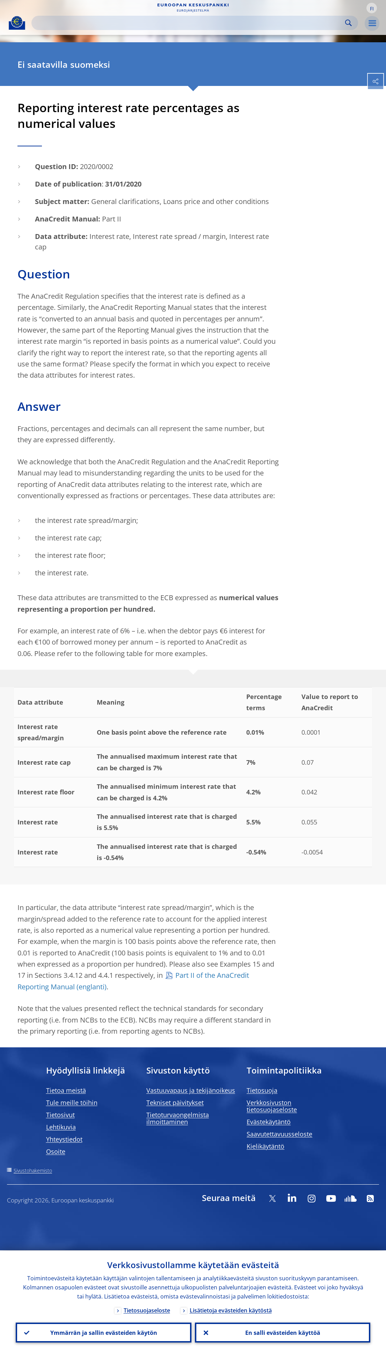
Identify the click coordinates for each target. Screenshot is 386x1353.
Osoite (55, 1151)
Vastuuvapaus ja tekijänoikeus (190, 1090)
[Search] (189, 23)
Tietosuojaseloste (147, 1310)
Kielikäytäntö (265, 1146)
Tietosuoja (262, 1090)
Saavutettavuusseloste (279, 1134)
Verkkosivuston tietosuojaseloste (272, 1106)
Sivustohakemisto (33, 1170)
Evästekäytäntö (269, 1122)
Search (348, 23)
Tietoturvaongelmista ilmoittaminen (177, 1118)
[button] (371, 8)
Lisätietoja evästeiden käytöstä (231, 1310)
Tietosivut (60, 1115)
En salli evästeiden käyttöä (282, 1332)
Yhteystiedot (64, 1139)
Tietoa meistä (66, 1090)
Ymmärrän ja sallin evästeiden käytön (103, 1332)
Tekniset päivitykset (175, 1102)
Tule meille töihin (71, 1102)
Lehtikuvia (61, 1127)
